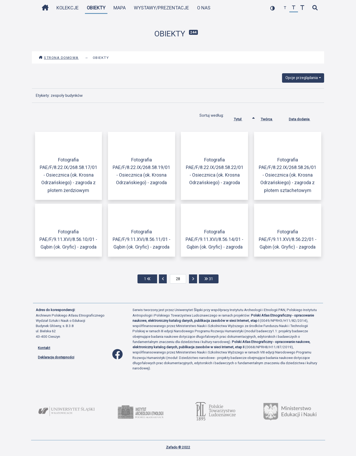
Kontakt (44, 348)
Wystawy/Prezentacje (161, 7)
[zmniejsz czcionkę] (285, 8)
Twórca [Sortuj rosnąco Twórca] (271, 118)
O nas (203, 7)
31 (211, 278)
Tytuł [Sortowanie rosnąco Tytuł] (242, 118)
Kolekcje (67, 7)
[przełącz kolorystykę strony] (272, 8)
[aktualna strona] (178, 279)
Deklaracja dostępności (56, 357)
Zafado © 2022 (178, 447)
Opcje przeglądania (301, 77)
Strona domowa (58, 57)
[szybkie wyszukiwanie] (315, 8)
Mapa (119, 7)
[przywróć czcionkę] (293, 8)
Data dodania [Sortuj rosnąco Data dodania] (303, 118)
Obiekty (96, 7)
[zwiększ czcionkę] (302, 8)
